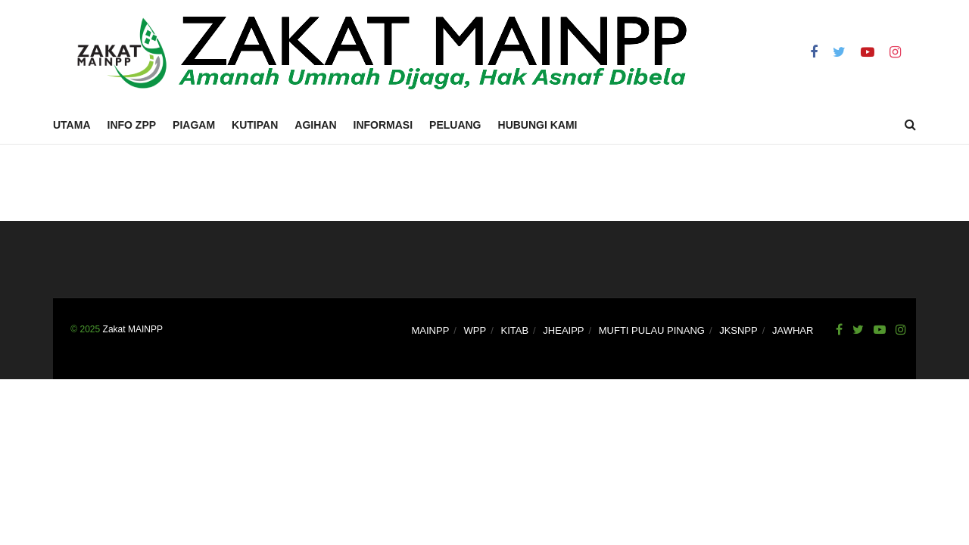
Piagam (194, 125)
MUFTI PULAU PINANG (652, 330)
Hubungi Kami (538, 125)
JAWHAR (792, 330)
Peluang (455, 125)
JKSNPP (738, 330)
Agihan (315, 125)
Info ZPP (132, 125)
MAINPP (431, 330)
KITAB (514, 330)
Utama (72, 125)
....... (61, 329)
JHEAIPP (563, 330)
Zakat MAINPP (133, 329)
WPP (475, 330)
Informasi (383, 125)
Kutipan (255, 125)
